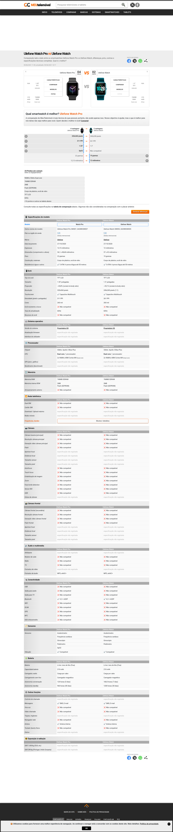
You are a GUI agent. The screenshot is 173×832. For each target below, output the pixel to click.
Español (78, 819)
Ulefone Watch (126, 224)
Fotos (53, 94)
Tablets (127, 12)
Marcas (84, 12)
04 (79, 72)
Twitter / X (132, 5)
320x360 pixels (54, 136)
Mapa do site (69, 812)
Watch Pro (79, 224)
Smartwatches (112, 12)
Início (44, 12)
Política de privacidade (99, 812)
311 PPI (54, 141)
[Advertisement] (86, 33)
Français (88, 819)
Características (53, 80)
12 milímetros (119, 160)
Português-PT (58, 819)
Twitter (135, 61)
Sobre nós (82, 812)
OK (86, 828)
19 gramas (119, 155)
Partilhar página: (146, 61)
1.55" (54, 146)
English (69, 819)
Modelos (53, 89)
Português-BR (109, 819)
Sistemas (96, 12)
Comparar (71, 12)
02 (94, 72)
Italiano (97, 819)
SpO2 (54, 151)
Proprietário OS (62, 328)
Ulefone (60, 240)
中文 (118, 819)
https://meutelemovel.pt (37, 5)
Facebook (137, 5)
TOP (87, 807)
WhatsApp (140, 61)
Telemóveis (56, 12)
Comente (84, 121)
